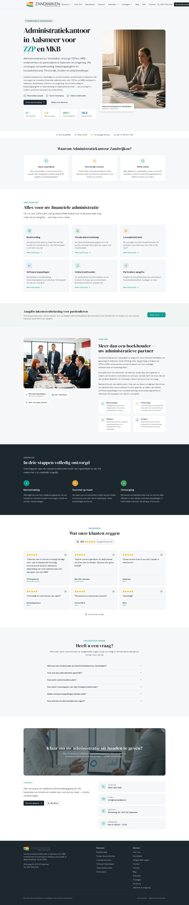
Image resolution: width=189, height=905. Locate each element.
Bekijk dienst (156, 315)
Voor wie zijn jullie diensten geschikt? (94, 673)
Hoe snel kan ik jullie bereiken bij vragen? (94, 701)
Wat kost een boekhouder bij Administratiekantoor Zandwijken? (94, 666)
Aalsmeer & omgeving (142, 888)
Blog (137, 4)
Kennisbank (90, 4)
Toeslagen (127, 4)
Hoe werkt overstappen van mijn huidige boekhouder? (94, 687)
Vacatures (137, 884)
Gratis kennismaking (35, 102)
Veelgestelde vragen (141, 860)
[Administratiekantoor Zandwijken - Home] (43, 4)
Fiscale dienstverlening (105, 856)
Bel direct (53, 803)
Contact (152, 4)
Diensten (66, 4)
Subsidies (113, 4)
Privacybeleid (142, 898)
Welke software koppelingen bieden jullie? (94, 694)
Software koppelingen (105, 864)
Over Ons (78, 4)
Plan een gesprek (34, 803)
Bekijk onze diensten (59, 102)
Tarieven (101, 4)
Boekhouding (101, 852)
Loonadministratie (103, 860)
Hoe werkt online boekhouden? (94, 680)
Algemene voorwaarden (157, 898)
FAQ (144, 4)
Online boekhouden (104, 868)
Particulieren (101, 872)
